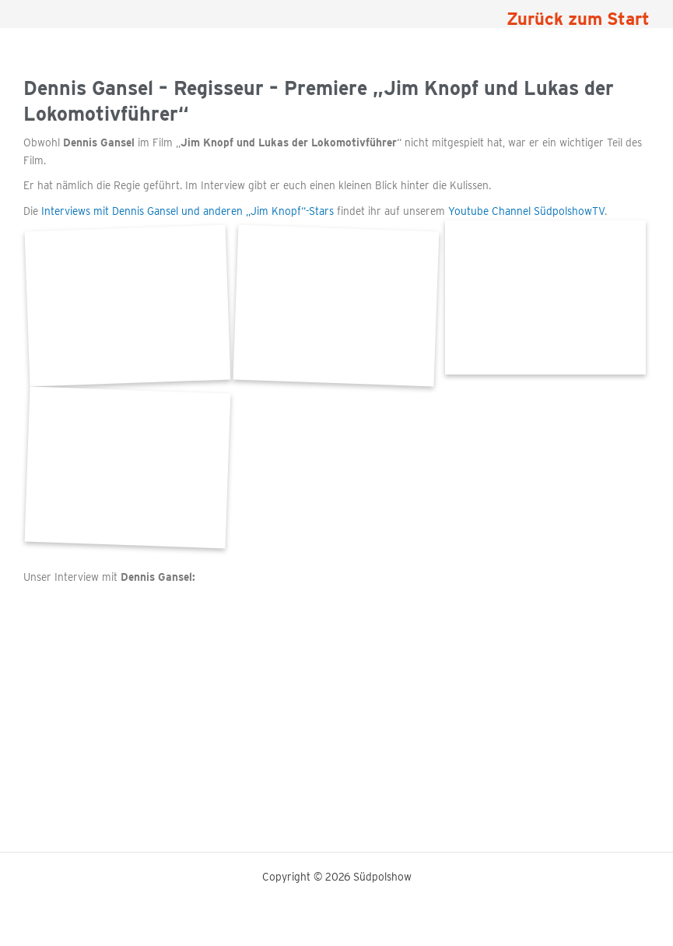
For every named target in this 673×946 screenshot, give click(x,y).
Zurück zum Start (578, 19)
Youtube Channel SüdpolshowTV (526, 211)
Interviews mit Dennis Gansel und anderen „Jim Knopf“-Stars (187, 211)
